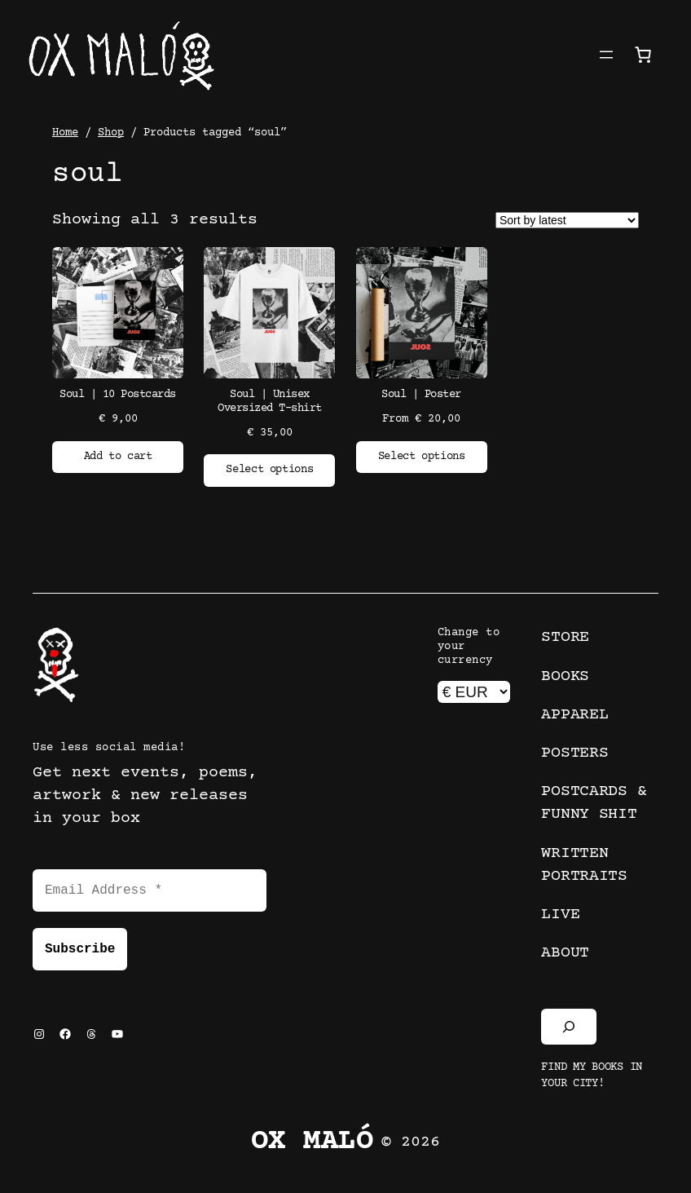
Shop (111, 132)
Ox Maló (312, 1141)
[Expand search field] (568, 1027)
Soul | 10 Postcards (117, 394)
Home (65, 132)
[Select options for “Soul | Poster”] (421, 457)
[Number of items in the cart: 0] (643, 54)
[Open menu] (606, 54)
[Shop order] (567, 220)
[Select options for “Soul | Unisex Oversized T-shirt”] (269, 470)
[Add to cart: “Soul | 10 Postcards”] (117, 457)
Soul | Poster (421, 394)
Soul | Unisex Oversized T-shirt (270, 401)
